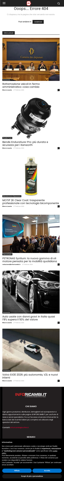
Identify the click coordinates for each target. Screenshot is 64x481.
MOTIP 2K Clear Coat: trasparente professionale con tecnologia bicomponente (30, 202)
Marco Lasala (7, 90)
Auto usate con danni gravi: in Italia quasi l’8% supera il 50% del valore (28, 318)
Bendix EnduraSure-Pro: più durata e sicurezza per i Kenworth (25, 143)
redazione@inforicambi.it (11, 264)
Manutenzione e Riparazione (12, 196)
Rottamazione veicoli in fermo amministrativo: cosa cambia (21, 85)
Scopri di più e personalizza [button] (32, 476)
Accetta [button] (47, 471)
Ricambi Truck (7, 138)
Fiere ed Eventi (7, 254)
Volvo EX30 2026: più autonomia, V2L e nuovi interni (30, 376)
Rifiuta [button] (17, 471)
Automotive (6, 80)
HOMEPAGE (38, 22)
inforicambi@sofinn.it (19, 427)
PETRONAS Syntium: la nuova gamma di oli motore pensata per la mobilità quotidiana (29, 260)
